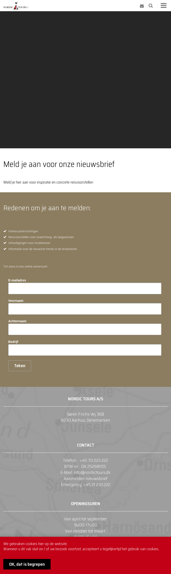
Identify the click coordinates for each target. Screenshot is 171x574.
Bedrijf (13, 342)
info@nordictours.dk (92, 472)
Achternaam (17, 321)
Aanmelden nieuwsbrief (85, 478)
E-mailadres (17, 280)
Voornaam (15, 300)
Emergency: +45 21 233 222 (85, 484)
